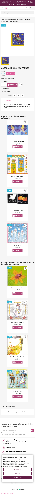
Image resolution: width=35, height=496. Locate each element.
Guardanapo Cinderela (17, 141)
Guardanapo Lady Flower (17, 288)
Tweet (18, 95)
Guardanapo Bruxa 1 (17, 391)
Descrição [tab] (8, 100)
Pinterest (22, 95)
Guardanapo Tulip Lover (17, 176)
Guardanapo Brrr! (17, 245)
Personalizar (18, 469)
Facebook (12, 482)
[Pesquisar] (17, 12)
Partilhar (14, 95)
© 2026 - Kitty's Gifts (7, 493)
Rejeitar (17, 473)
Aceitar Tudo (18, 477)
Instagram (16, 482)
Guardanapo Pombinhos (17, 322)
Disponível (4, 91)
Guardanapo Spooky (17, 210)
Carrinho (12, 85)
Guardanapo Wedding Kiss (17, 357)
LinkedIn (21, 482)
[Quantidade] (3, 85)
